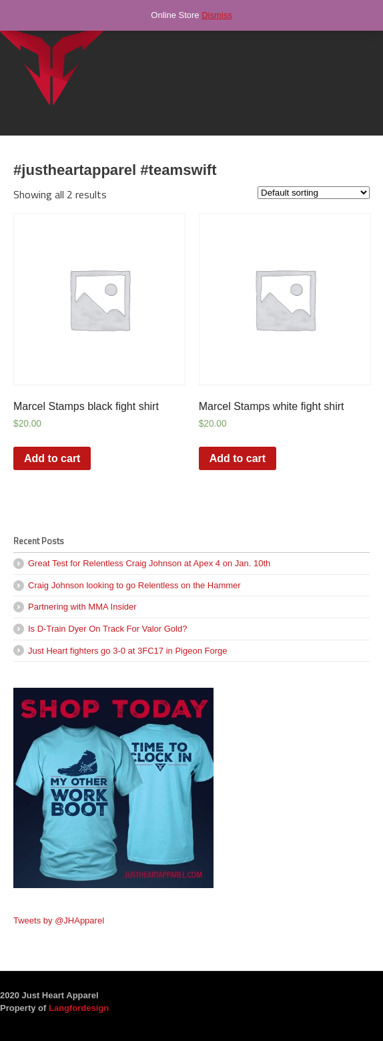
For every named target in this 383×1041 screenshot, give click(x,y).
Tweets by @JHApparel (58, 920)
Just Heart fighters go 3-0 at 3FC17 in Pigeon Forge (127, 651)
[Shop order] (314, 192)
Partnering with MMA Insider (82, 607)
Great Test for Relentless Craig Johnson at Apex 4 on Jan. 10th (149, 563)
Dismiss (217, 15)
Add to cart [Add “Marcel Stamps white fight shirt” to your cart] (238, 458)
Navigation (354, 39)
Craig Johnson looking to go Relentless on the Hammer (134, 585)
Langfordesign (79, 1008)
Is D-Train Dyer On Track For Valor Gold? (107, 629)
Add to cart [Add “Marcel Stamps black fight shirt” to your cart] (52, 458)
